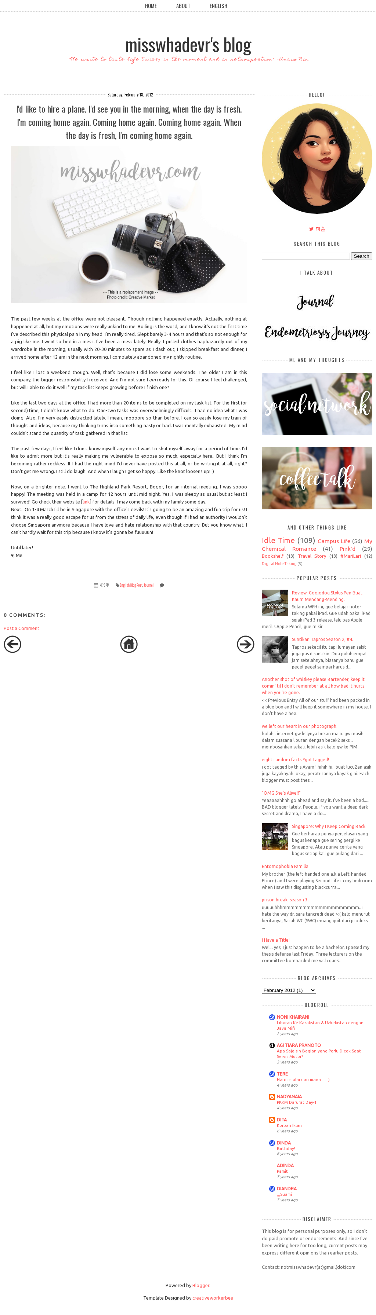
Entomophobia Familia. (286, 866)
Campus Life (334, 541)
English (218, 6)
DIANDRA (287, 1188)
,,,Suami (284, 1194)
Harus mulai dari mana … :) (303, 1079)
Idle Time (278, 540)
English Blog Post (131, 585)
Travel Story (312, 555)
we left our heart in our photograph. (299, 726)
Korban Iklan (289, 1125)
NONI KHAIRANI (293, 1017)
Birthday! (286, 1148)
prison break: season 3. (285, 899)
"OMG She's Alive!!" (281, 793)
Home (151, 6)
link (86, 501)
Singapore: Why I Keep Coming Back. (329, 826)
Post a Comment (21, 628)
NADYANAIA (289, 1096)
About (183, 6)
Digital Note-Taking (279, 563)
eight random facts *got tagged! (295, 759)
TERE (282, 1074)
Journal (148, 585)
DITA (282, 1119)
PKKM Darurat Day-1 (297, 1102)
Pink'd (347, 548)
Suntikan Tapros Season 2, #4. (322, 639)
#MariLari (350, 555)
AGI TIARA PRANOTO (299, 1045)
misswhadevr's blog (188, 43)
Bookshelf (272, 555)
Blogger (200, 1285)
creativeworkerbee (212, 1297)
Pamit (282, 1171)
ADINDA (285, 1165)
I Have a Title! (276, 940)
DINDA (284, 1142)
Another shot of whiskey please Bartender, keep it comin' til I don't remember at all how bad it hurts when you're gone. (313, 686)
